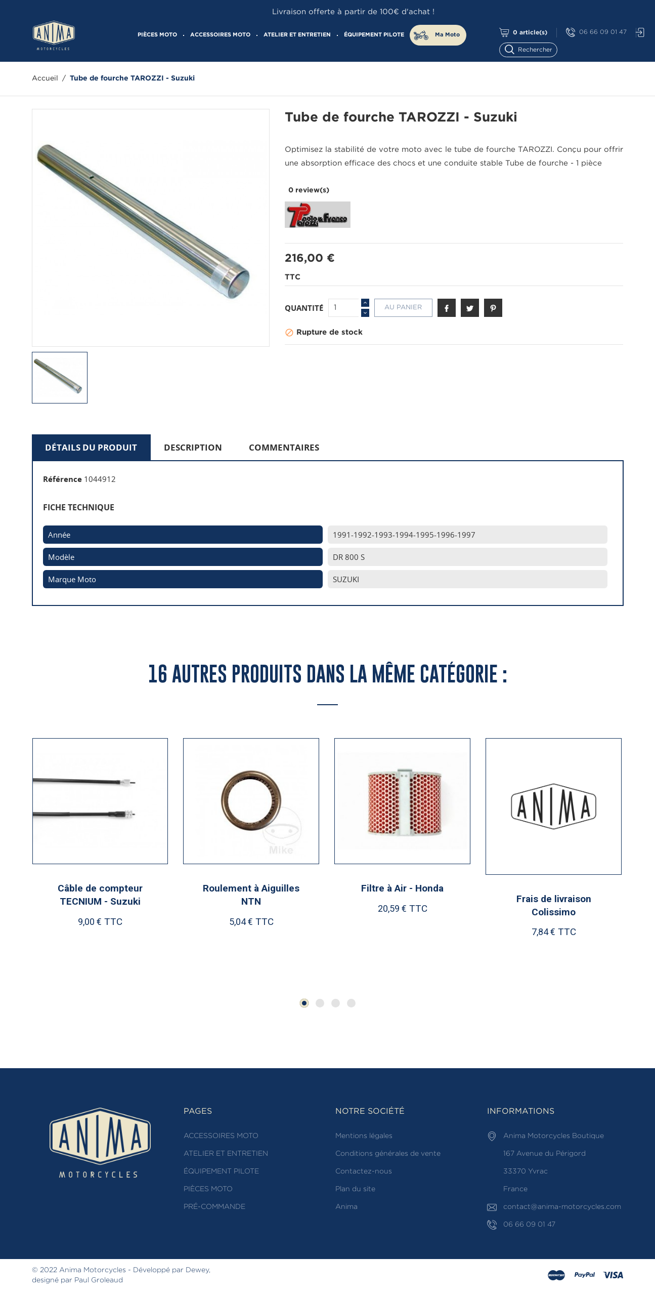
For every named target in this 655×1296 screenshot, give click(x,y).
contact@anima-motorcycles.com (562, 1207)
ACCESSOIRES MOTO (220, 34)
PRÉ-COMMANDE (214, 1207)
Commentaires (284, 447)
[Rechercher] (533, 49)
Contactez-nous (363, 1171)
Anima (346, 1207)
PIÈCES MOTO (157, 34)
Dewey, (198, 1270)
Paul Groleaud (98, 1280)
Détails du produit (91, 447)
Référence (62, 479)
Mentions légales (363, 1136)
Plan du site (355, 1189)
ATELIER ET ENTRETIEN (297, 34)
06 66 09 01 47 (596, 32)
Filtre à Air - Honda (402, 888)
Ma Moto (447, 34)
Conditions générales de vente (388, 1154)
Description (193, 447)
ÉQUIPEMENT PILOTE (374, 34)
